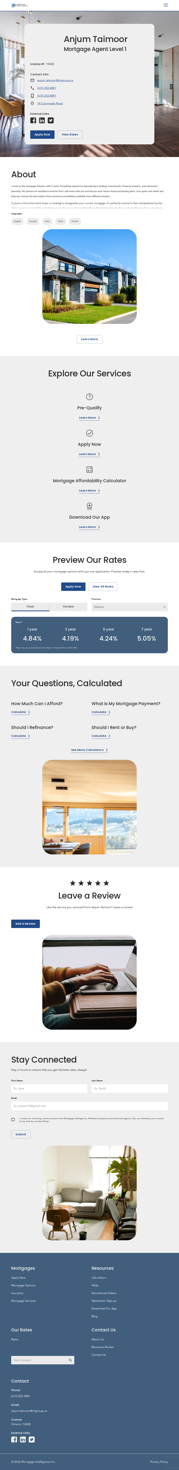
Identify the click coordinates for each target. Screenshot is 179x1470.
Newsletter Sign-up (104, 1301)
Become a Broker (103, 1347)
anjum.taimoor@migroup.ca (55, 80)
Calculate (20, 712)
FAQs (95, 1285)
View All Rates (103, 587)
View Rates (70, 135)
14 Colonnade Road (50, 103)
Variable (68, 606)
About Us (98, 1339)
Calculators (99, 1278)
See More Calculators (89, 750)
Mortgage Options (23, 1285)
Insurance (17, 1293)
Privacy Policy (159, 1462)
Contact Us (99, 1355)
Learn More (89, 339)
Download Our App (104, 1309)
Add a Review (25, 924)
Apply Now (42, 134)
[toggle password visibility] (70, 1360)
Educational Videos (104, 1293)
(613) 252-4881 (46, 88)
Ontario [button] (99, 607)
